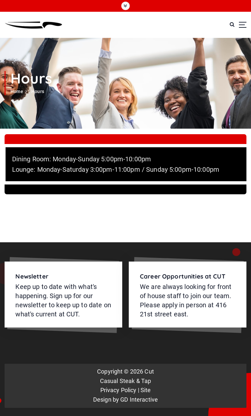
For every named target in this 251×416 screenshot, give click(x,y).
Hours (37, 91)
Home (16, 91)
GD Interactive (139, 399)
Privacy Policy (118, 390)
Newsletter (31, 276)
